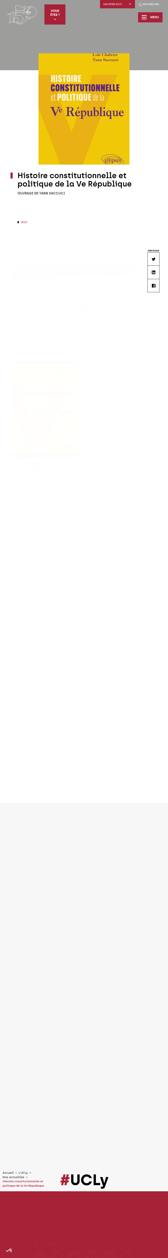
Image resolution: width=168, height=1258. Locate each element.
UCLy (23, 222)
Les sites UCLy (117, 4)
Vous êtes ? (55, 15)
